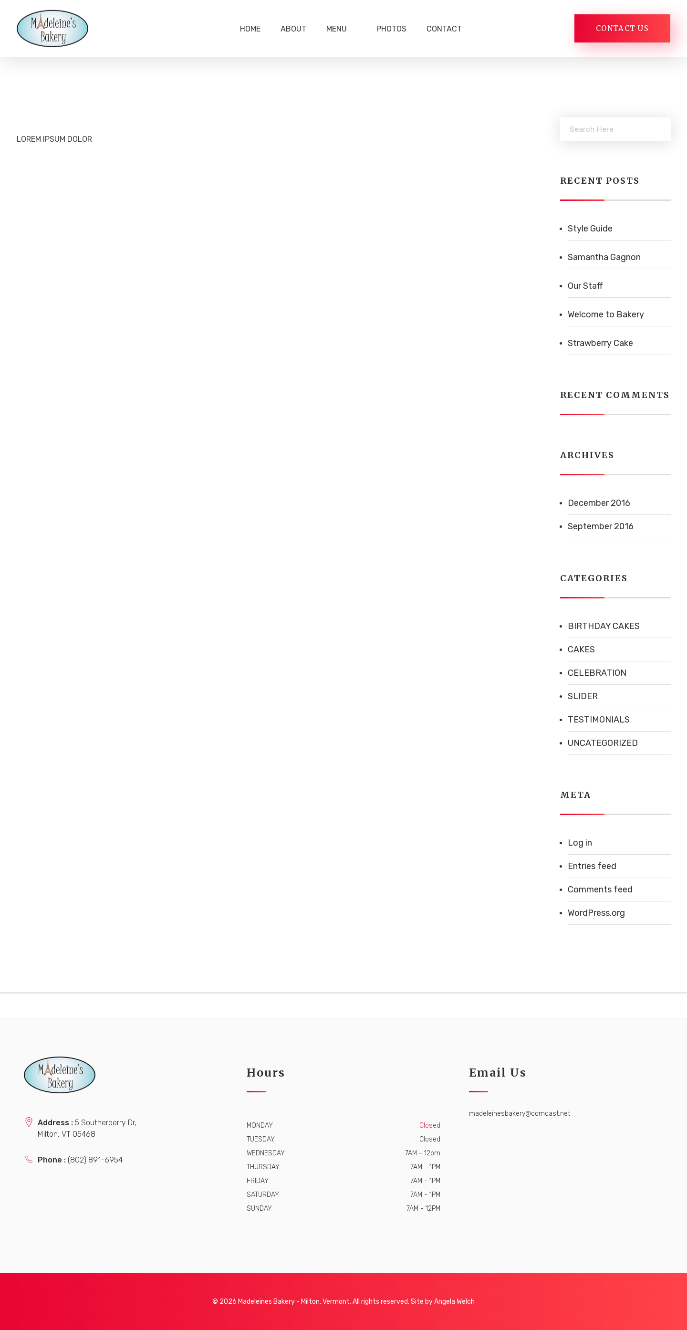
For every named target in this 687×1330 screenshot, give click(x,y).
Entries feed (592, 866)
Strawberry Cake (600, 343)
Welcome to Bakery (606, 314)
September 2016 (601, 526)
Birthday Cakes (604, 626)
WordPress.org (596, 913)
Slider (583, 696)
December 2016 (599, 503)
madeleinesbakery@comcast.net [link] (519, 1114)
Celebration (597, 673)
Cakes (581, 649)
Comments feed (600, 889)
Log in (580, 843)
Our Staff (585, 286)
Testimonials (599, 719)
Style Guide (590, 228)
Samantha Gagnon (604, 257)
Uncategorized (603, 743)
